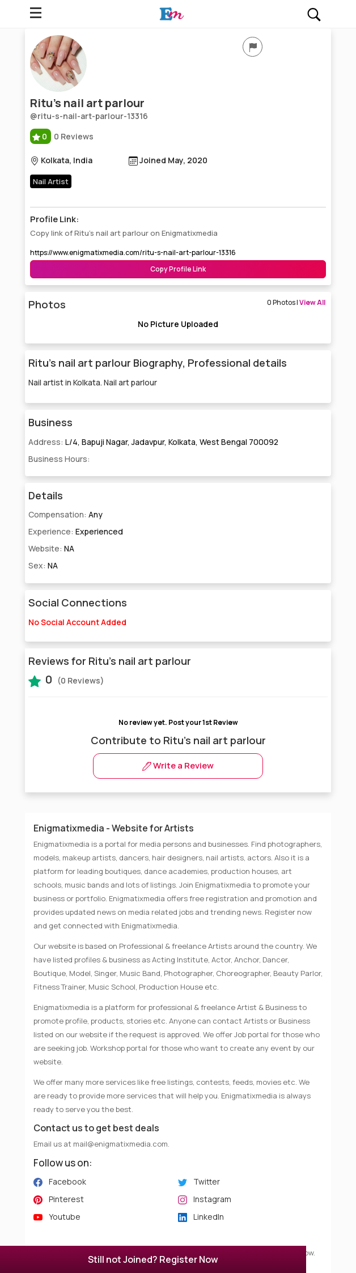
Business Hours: (59, 458)
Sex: (43, 565)
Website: (51, 548)
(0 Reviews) (66, 680)
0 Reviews (62, 136)
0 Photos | (296, 302)
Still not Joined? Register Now (153, 1259)
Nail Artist (51, 181)
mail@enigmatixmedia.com (120, 1144)
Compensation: (65, 514)
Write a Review (178, 765)
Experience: (75, 531)
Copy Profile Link (178, 269)
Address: (153, 441)
